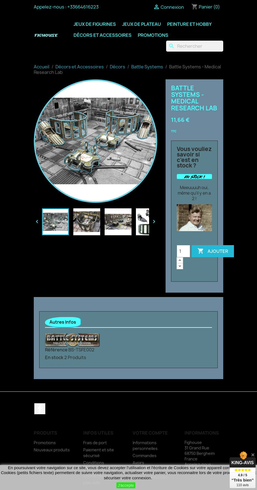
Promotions (153, 35)
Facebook (39, 408)
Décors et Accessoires (103, 35)
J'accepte (126, 485)
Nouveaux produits (52, 449)
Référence (56, 349)
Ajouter (212, 251)
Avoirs (138, 462)
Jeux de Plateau (141, 24)
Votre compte (150, 433)
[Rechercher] (194, 46)
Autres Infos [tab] (62, 322)
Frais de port (95, 442)
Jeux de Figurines (95, 24)
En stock (54, 357)
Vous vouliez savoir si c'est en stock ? (194, 157)
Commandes (145, 455)
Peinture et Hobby (189, 24)
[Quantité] (183, 251)
